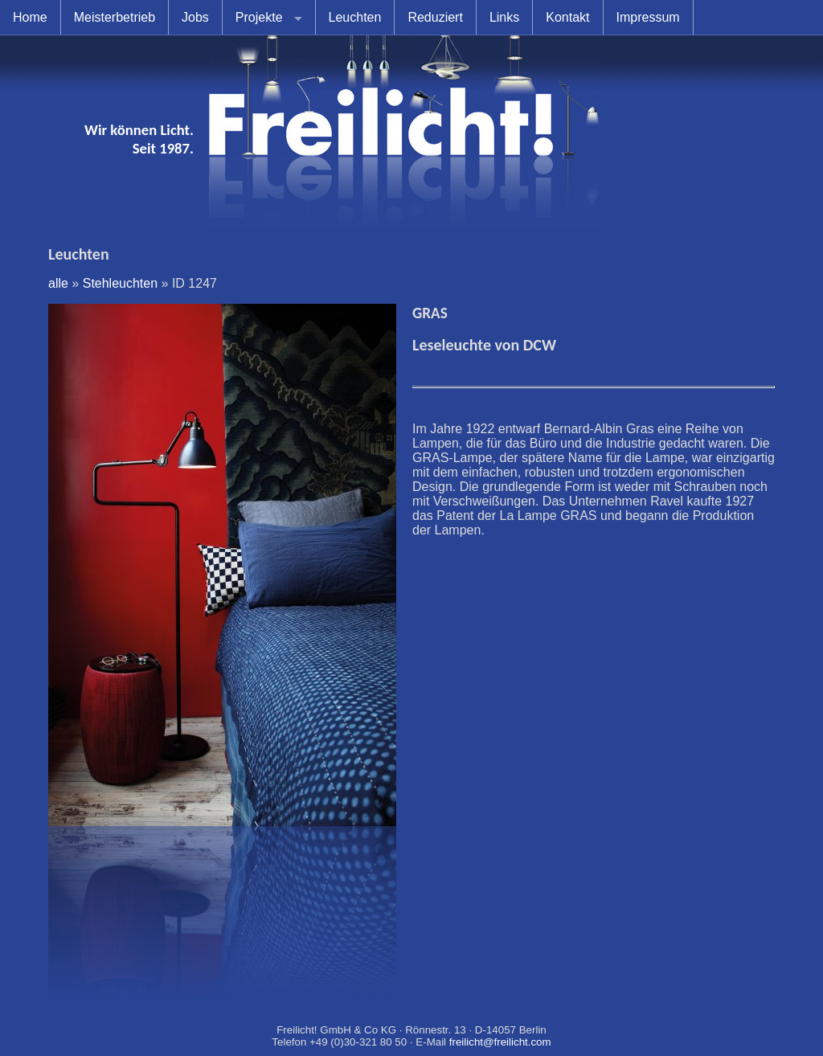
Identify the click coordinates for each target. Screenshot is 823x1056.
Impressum (648, 17)
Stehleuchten (120, 283)
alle (58, 283)
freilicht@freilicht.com (500, 1042)
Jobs (195, 17)
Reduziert (434, 17)
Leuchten (355, 17)
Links (504, 17)
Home (30, 17)
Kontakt (567, 17)
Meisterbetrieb (114, 17)
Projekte (259, 17)
